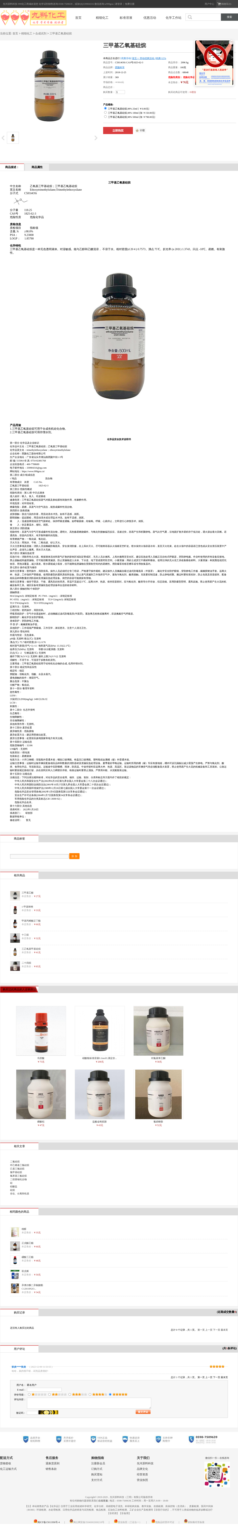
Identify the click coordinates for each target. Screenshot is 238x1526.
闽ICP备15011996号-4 (47, 1522)
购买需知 (96, 1474)
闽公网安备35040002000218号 (86, 1522)
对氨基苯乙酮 (158, 1058)
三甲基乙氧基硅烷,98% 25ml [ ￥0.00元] (126, 108)
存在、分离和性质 (19, 1193)
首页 (78, 17)
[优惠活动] (125, 58)
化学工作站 (173, 17)
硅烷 (12, 1190)
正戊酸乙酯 (28, 1243)
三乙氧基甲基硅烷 (31, 948)
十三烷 (25, 934)
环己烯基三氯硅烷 (19, 1165)
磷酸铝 (40, 1121)
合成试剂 (40, 33)
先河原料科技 (145, 1463)
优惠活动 (149, 17)
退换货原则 (53, 1463)
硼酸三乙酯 (28, 1257)
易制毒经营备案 (194, 1522)
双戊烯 (25, 1271)
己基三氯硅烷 (17, 1168)
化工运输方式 (8, 1468)
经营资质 (142, 1474)
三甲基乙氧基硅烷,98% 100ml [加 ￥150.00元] (129, 113)
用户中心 (209, 4)
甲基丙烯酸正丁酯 (31, 920)
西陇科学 (120, 67)
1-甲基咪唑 (27, 906)
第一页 (201, 1329)
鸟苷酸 (40, 1058)
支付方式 (96, 1480)
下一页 (216, 1329)
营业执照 (142, 1480)
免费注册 (129, 4)
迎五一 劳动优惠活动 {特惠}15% (149, 58)
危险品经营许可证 (162, 1522)
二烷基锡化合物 (18, 1179)
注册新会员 (98, 1463)
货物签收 (5, 1463)
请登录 (119, 4)
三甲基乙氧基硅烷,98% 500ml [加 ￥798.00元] (129, 117)
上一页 (208, 1329)
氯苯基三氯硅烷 (18, 1175)
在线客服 (103, 1500)
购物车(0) (226, 4)
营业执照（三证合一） (128, 1522)
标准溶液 (126, 17)
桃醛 (24, 1229)
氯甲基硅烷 (16, 1172)
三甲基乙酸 (28, 892)
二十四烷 (26, 963)
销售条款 (51, 1468)
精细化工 (102, 17)
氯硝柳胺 (158, 1121)
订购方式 (96, 1468)
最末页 (224, 1329)
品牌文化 (142, 1468)
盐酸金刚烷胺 (99, 1121)
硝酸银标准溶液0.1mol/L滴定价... (99, 1058)
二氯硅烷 (15, 1161)
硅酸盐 (13, 1186)
